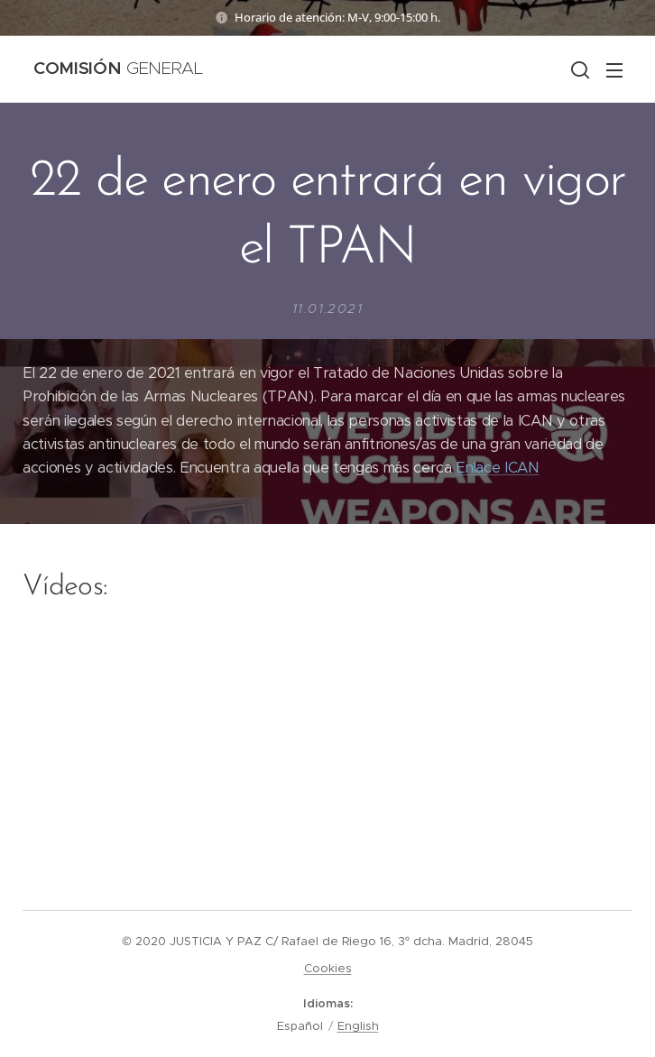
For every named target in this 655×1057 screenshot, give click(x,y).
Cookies (328, 968)
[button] (578, 69)
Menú (614, 70)
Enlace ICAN (497, 467)
